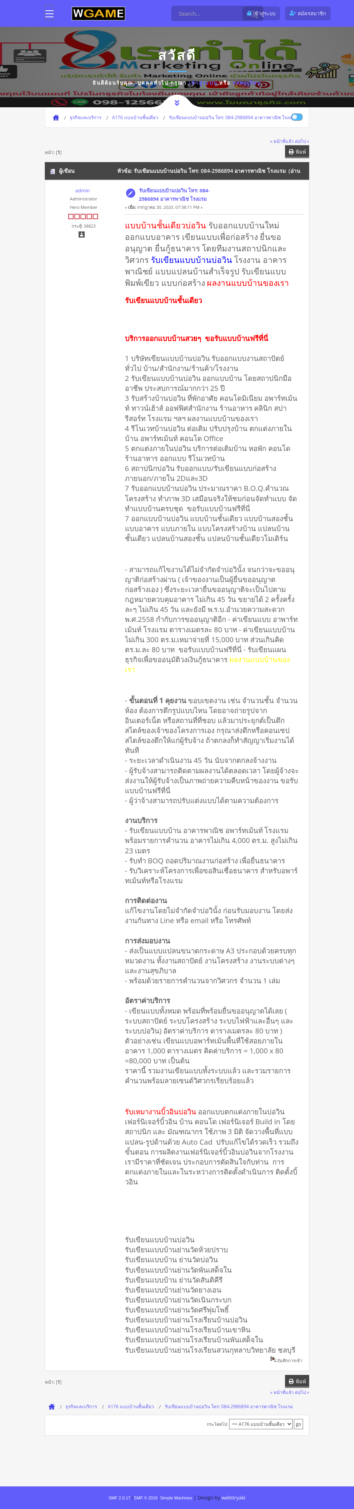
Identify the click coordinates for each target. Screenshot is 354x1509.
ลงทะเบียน (247, 82)
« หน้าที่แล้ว (282, 141)
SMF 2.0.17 (119, 1498)
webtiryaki (233, 1497)
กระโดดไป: (217, 1424)
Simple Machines (176, 1498)
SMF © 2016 (146, 1498)
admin (82, 190)
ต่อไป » (302, 141)
